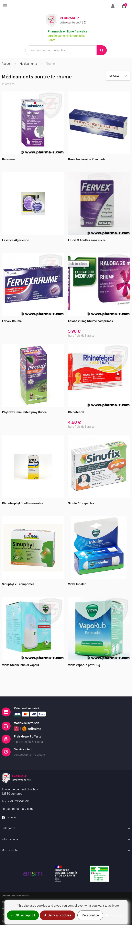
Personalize (90, 915)
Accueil (6, 64)
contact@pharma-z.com (17, 809)
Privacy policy (114, 915)
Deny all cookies (57, 915)
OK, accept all (23, 915)
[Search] (102, 50)
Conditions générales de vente (16, 896)
